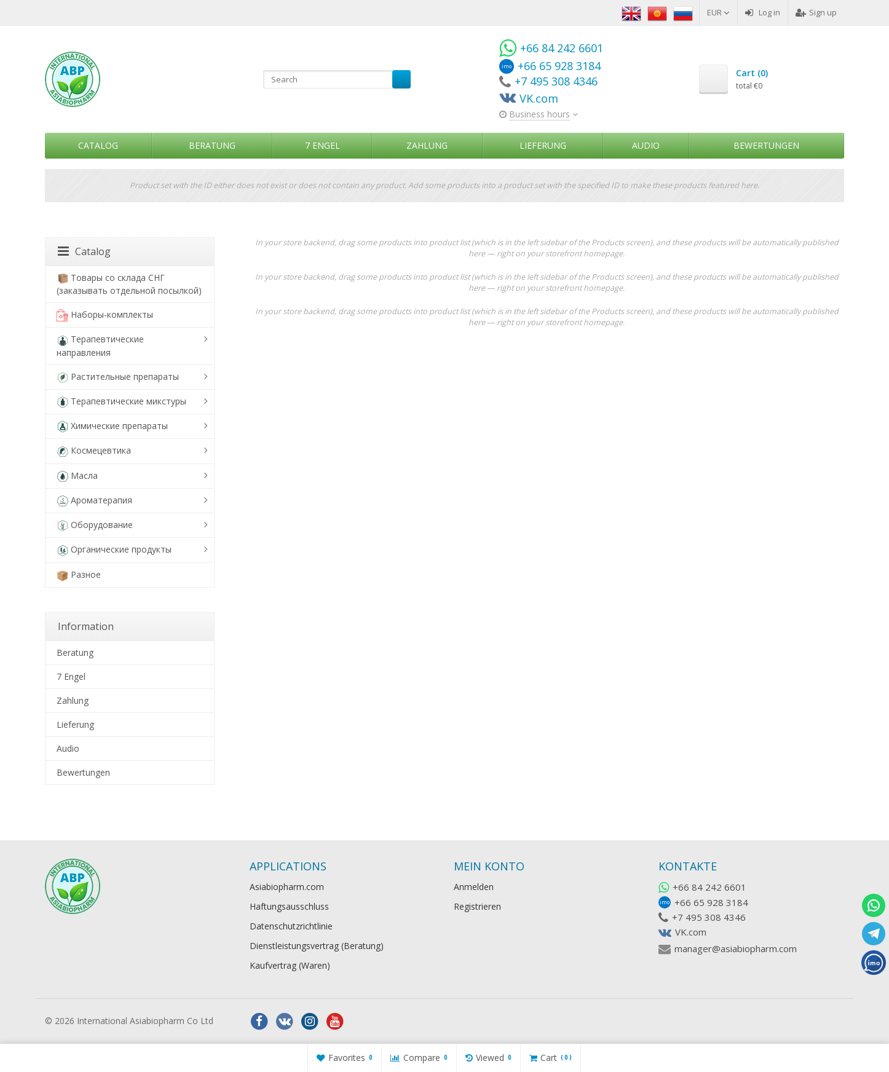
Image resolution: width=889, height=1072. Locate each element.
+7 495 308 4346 (709, 917)
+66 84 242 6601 (709, 887)
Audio (646, 145)
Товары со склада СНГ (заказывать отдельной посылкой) (129, 284)
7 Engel (322, 145)
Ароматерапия (94, 500)
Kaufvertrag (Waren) (290, 965)
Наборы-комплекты (105, 315)
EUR (718, 12)
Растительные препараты (118, 377)
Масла (77, 476)
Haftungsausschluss (289, 906)
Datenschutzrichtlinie (291, 926)
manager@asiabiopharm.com (735, 948)
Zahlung (427, 145)
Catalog (98, 145)
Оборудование (95, 525)
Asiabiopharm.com (287, 887)
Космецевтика (94, 450)
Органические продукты (114, 549)
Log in (762, 12)
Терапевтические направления (100, 345)
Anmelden (474, 887)
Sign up (816, 12)
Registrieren (477, 906)
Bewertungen (766, 145)
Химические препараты (112, 426)
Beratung (212, 145)
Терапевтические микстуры (121, 401)
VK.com (690, 932)
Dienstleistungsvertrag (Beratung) (317, 946)
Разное (79, 575)
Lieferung (543, 145)
